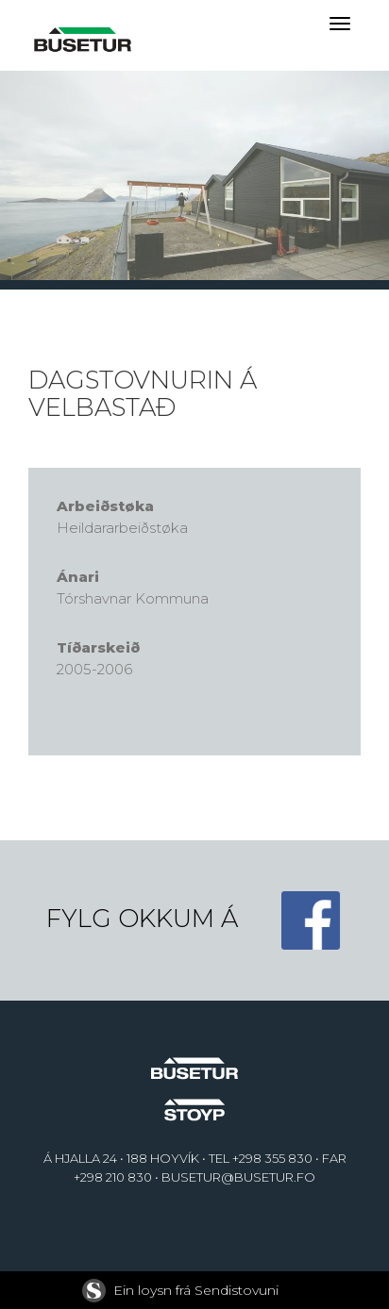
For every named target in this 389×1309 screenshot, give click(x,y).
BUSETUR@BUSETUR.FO (238, 1177)
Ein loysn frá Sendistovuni (180, 1290)
